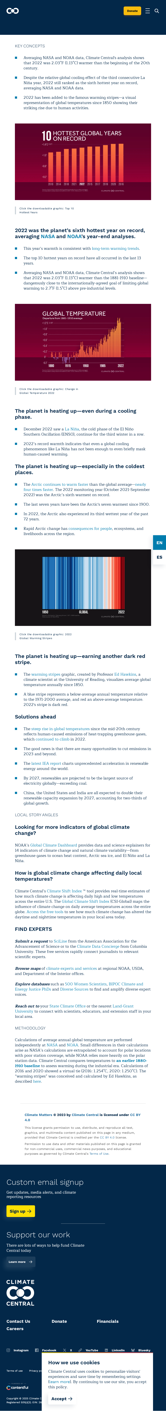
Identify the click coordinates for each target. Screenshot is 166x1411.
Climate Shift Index (64, 891)
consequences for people (90, 528)
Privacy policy (37, 1370)
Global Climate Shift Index (85, 901)
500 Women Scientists (86, 984)
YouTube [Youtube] (88, 1350)
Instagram (17, 1350)
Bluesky (140, 1350)
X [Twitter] (67, 1350)
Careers (15, 1328)
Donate (132, 11)
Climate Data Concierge (98, 946)
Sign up (21, 1211)
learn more (59, 1381)
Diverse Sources (74, 989)
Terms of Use (99, 1153)
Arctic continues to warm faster (59, 484)
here (37, 1081)
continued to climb (52, 739)
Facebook (45, 1350)
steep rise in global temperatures (60, 729)
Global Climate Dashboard (53, 845)
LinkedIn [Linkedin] (115, 1350)
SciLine (60, 941)
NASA (48, 236)
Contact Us (18, 1321)
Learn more (21, 1262)
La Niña (72, 429)
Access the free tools (45, 912)
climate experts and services (71, 968)
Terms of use (14, 1370)
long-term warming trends (115, 248)
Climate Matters (38, 1115)
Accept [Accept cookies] (62, 1398)
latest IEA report (46, 763)
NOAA (74, 236)
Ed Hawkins (125, 674)
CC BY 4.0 (107, 1137)
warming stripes (45, 674)
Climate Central (85, 1115)
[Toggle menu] (147, 10)
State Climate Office (67, 1006)
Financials (108, 1321)
